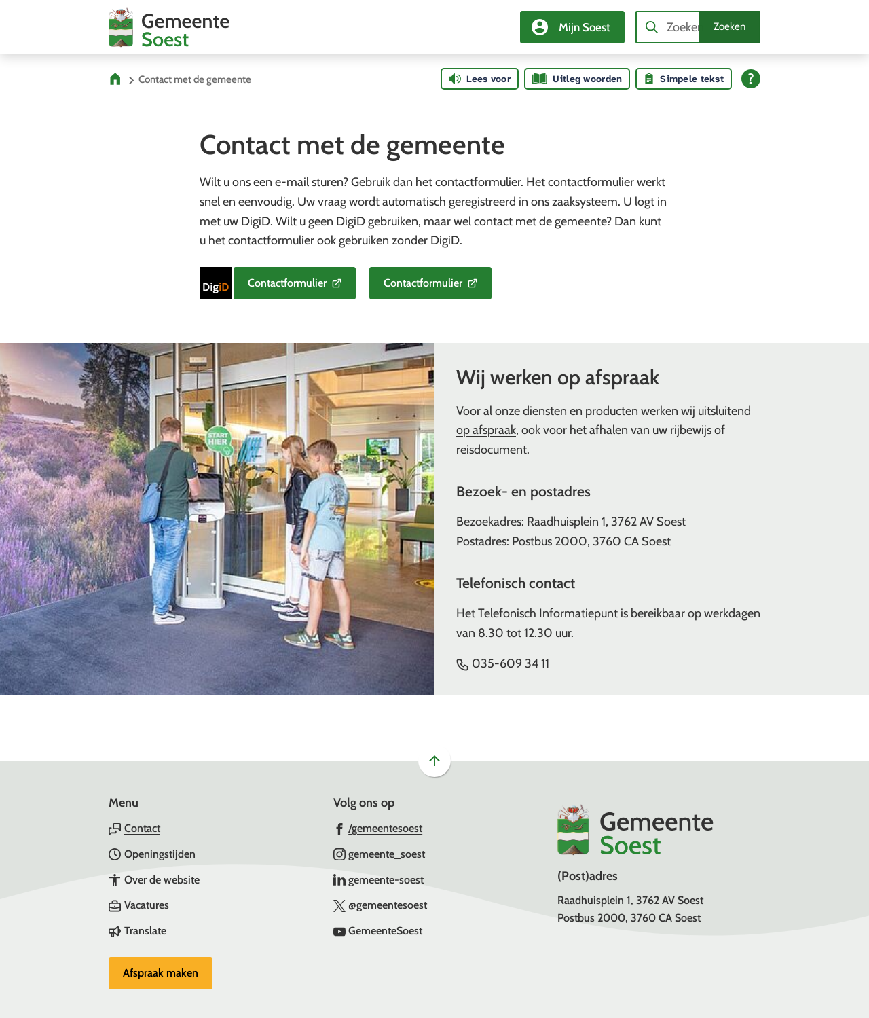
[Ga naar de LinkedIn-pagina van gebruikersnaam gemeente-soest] (378, 879)
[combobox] (697, 27)
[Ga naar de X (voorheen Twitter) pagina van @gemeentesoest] (380, 904)
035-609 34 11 (502, 663)
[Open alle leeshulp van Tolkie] (750, 78)
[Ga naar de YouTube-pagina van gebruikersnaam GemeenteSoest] (378, 930)
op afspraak (486, 429)
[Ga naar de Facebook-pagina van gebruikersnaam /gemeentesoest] (378, 827)
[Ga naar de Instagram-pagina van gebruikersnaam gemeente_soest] (379, 853)
